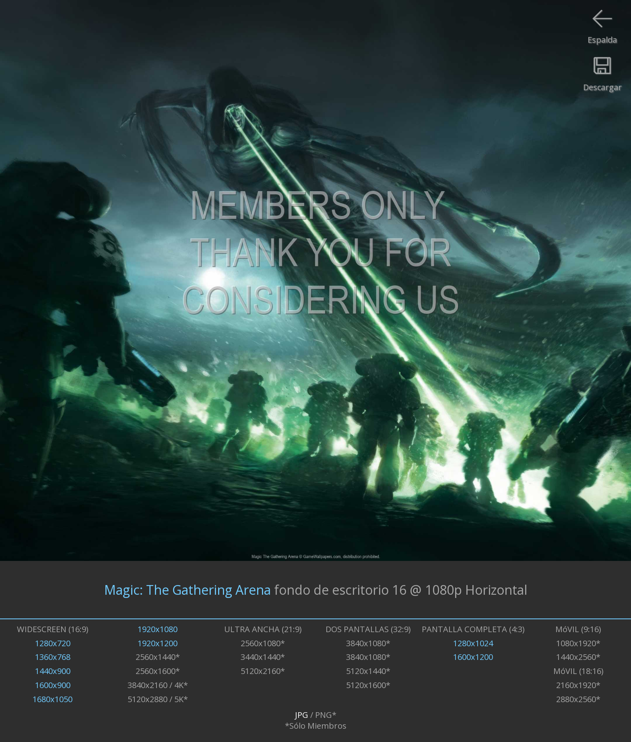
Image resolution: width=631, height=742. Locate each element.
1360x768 (52, 656)
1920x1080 (157, 629)
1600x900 (52, 685)
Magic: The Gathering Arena (187, 589)
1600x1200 (473, 656)
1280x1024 (473, 643)
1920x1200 (157, 643)
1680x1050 (52, 699)
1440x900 (52, 671)
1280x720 (52, 643)
